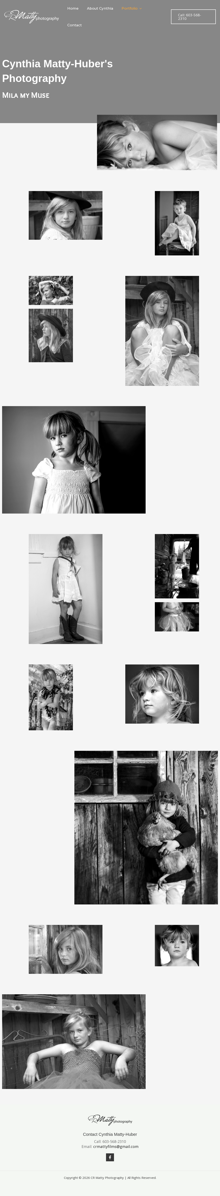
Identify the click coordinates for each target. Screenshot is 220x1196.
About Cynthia (100, 10)
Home (74, 10)
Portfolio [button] (131, 9)
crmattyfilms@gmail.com (115, 1146)
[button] (139, 9)
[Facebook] (110, 1157)
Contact (155, 10)
